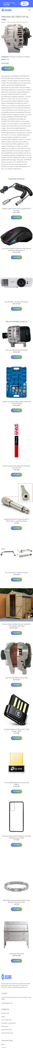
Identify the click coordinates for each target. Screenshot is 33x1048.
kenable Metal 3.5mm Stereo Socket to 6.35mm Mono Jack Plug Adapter (16, 520)
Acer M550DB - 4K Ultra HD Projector (16, 302)
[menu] (30, 10)
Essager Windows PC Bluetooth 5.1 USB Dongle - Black (16, 730)
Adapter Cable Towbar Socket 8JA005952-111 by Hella (16, 209)
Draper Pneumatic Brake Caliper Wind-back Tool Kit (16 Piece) (16, 402)
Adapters (27, 57)
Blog (2, 1044)
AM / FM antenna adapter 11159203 (16, 573)
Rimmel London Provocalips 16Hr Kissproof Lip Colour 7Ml (16, 467)
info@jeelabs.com (6, 1003)
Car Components (6, 1020)
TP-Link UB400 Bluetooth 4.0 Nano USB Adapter (16, 783)
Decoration (4, 1026)
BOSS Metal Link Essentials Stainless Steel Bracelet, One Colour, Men (16, 901)
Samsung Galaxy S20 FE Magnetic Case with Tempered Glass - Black (16, 837)
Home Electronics (6, 1029)
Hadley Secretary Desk (16, 954)
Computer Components (16, 57)
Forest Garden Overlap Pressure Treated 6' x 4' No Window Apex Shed (16, 625)
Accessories (5, 1013)
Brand (3, 1016)
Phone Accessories (7, 1033)
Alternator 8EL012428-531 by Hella (16, 350)
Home (3, 22)
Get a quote (24, 3)
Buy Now (8, 68)
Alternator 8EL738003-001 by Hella (16, 678)
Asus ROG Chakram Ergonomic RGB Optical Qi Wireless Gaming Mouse (16, 249)
